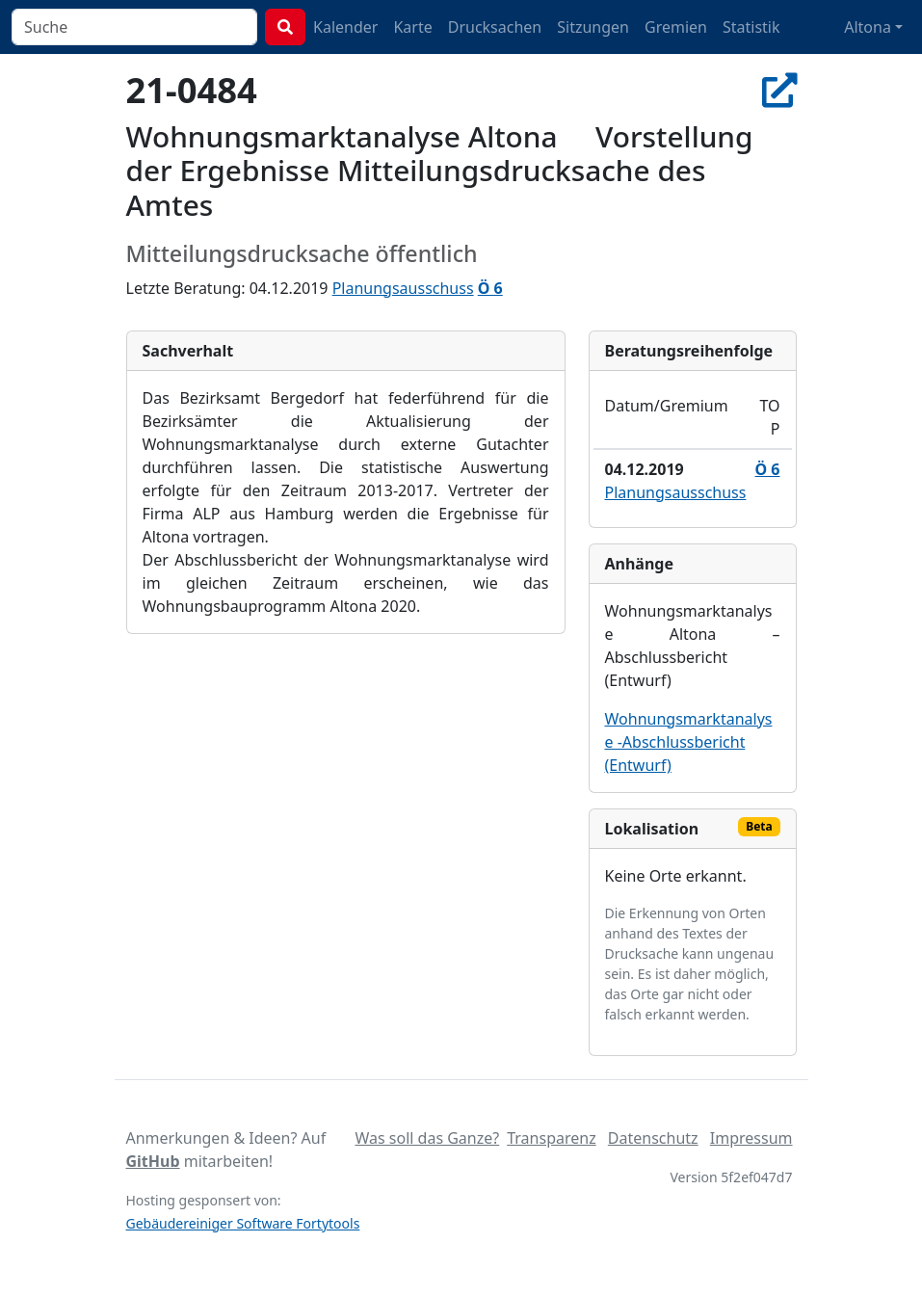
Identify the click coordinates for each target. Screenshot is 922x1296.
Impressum (751, 1138)
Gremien (676, 27)
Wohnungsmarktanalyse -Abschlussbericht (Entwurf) (689, 742)
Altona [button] (867, 27)
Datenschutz (653, 1138)
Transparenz (551, 1138)
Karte (412, 27)
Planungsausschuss (403, 288)
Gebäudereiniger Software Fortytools (243, 1223)
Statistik (751, 27)
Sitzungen (593, 27)
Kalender (345, 27)
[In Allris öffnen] (779, 90)
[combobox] (134, 27)
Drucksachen (495, 27)
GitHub (153, 1161)
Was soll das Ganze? (427, 1138)
